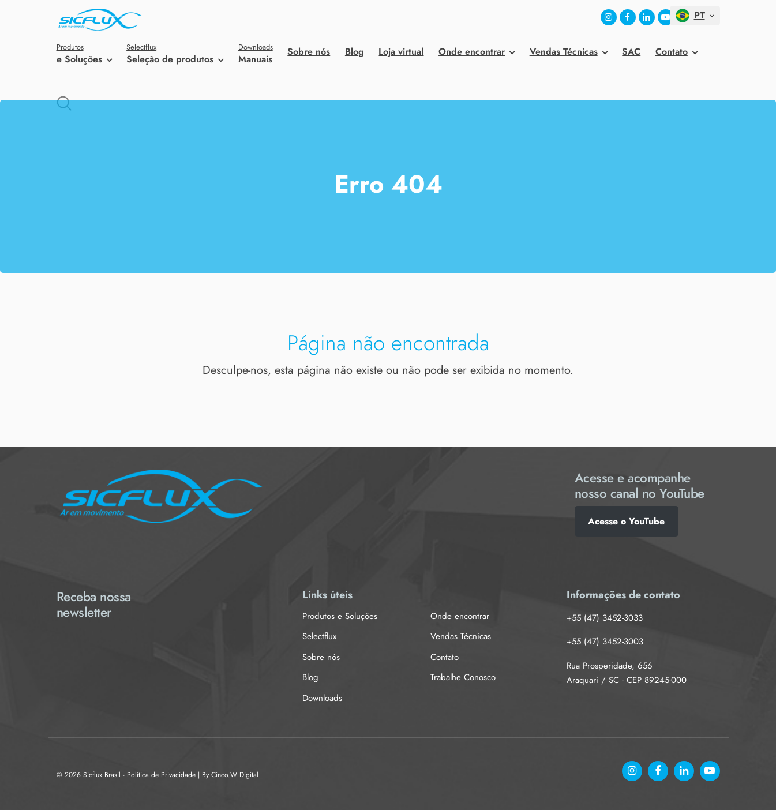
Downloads (322, 698)
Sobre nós (308, 51)
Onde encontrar (471, 51)
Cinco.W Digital (234, 775)
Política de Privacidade (161, 775)
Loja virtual (400, 51)
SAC (631, 51)
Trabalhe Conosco (463, 677)
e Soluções (84, 54)
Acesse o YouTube (626, 521)
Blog (354, 51)
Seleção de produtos (174, 54)
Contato (671, 51)
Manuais (255, 54)
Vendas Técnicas (564, 51)
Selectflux (319, 636)
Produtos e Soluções (339, 616)
